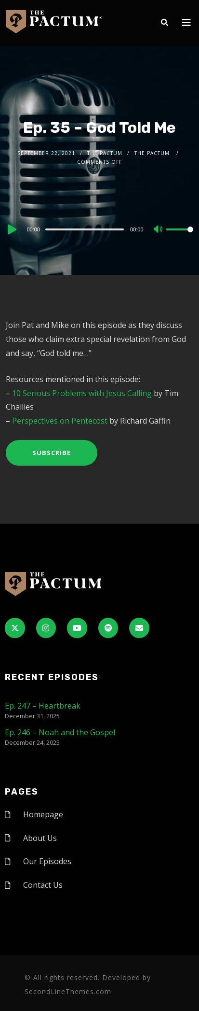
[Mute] (158, 230)
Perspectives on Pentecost (59, 420)
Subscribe (51, 452)
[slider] (84, 229)
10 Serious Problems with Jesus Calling (82, 393)
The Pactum (104, 153)
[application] (99, 229)
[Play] (11, 229)
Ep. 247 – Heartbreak (42, 705)
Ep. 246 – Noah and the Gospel (60, 732)
